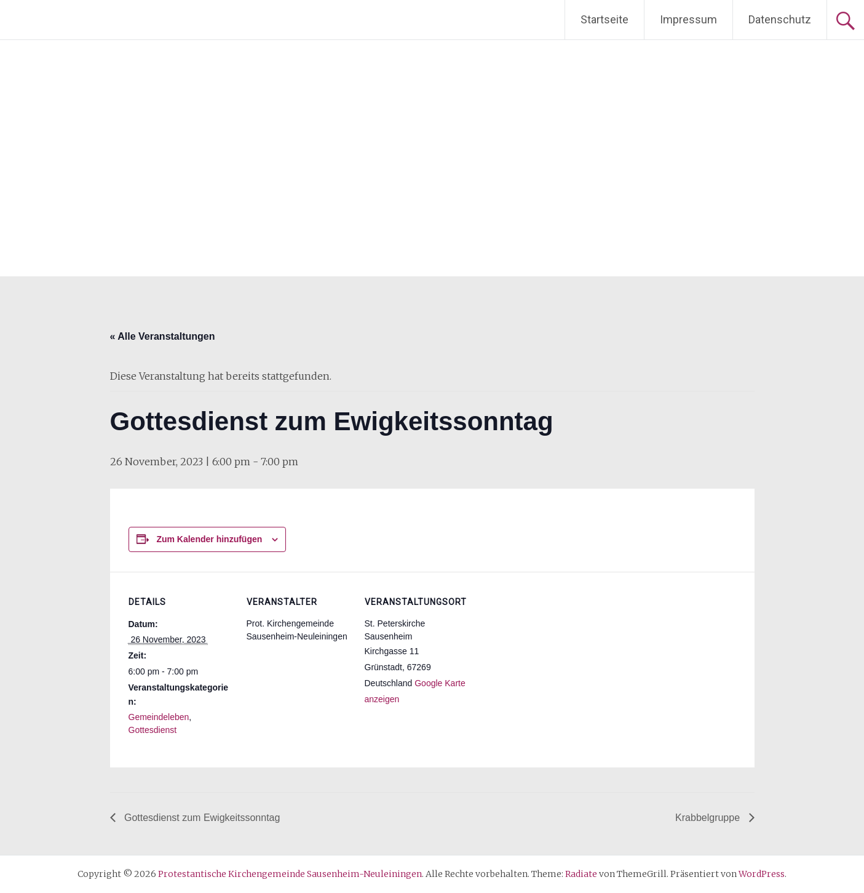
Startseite (604, 19)
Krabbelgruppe (708, 817)
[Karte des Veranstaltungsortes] (547, 656)
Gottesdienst (153, 730)
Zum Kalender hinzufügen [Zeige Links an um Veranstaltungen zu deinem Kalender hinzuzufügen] (209, 539)
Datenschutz (779, 19)
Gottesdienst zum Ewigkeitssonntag (201, 817)
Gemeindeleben (159, 717)
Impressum (688, 19)
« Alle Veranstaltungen (162, 336)
